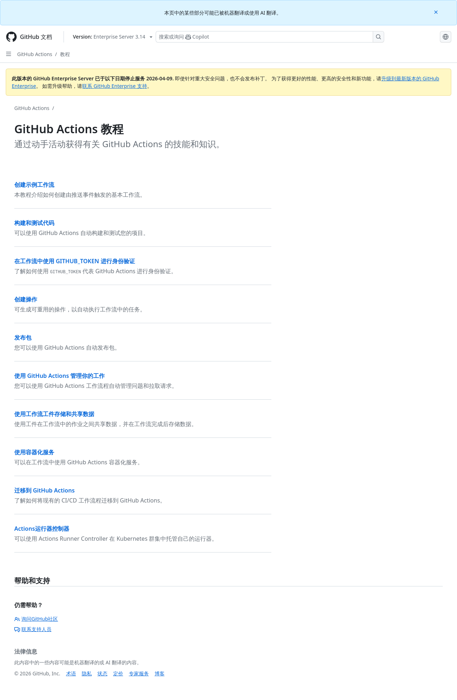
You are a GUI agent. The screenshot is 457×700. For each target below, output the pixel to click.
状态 (102, 673)
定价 (118, 673)
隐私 (87, 673)
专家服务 (139, 673)
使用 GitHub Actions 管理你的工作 (59, 376)
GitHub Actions (34, 54)
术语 (71, 673)
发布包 (22, 337)
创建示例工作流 (34, 185)
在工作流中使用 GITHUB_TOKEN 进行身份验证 (74, 261)
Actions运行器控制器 (41, 528)
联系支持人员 (32, 629)
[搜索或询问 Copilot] (270, 36)
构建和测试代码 (34, 223)
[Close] (436, 12)
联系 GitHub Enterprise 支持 (114, 85)
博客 (160, 673)
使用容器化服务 (34, 452)
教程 (65, 54)
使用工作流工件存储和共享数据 (54, 414)
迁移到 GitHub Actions (44, 490)
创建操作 (25, 299)
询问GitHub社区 (36, 618)
